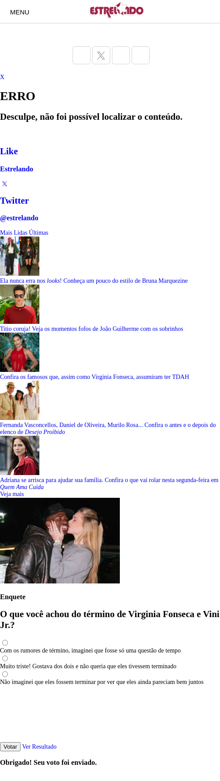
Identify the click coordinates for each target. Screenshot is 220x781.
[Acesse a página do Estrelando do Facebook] (82, 55)
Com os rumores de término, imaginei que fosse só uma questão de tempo (90, 650)
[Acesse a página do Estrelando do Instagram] (121, 55)
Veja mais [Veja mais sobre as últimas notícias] (12, 494)
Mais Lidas (14, 232)
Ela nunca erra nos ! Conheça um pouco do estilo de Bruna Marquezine (94, 281)
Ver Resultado (39, 746)
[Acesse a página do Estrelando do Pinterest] (141, 55)
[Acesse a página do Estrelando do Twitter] (101, 55)
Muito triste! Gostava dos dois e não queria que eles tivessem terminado (88, 666)
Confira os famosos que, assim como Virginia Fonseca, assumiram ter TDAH (94, 377)
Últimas (38, 232)
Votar (10, 746)
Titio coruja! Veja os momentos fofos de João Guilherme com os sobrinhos (91, 329)
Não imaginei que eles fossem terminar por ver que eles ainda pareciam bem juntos (101, 682)
